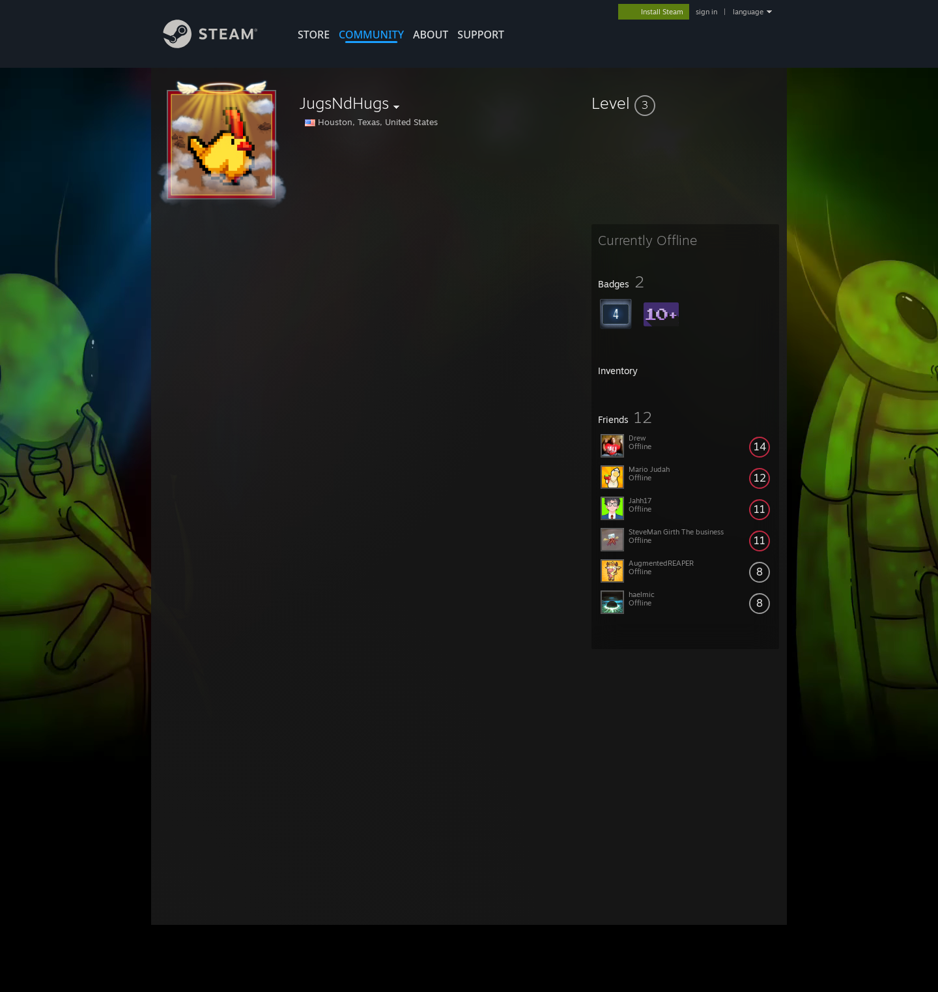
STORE (314, 34)
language (748, 11)
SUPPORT (480, 34)
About (430, 34)
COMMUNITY (371, 34)
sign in (706, 11)
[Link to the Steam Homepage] (220, 44)
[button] (685, 103)
